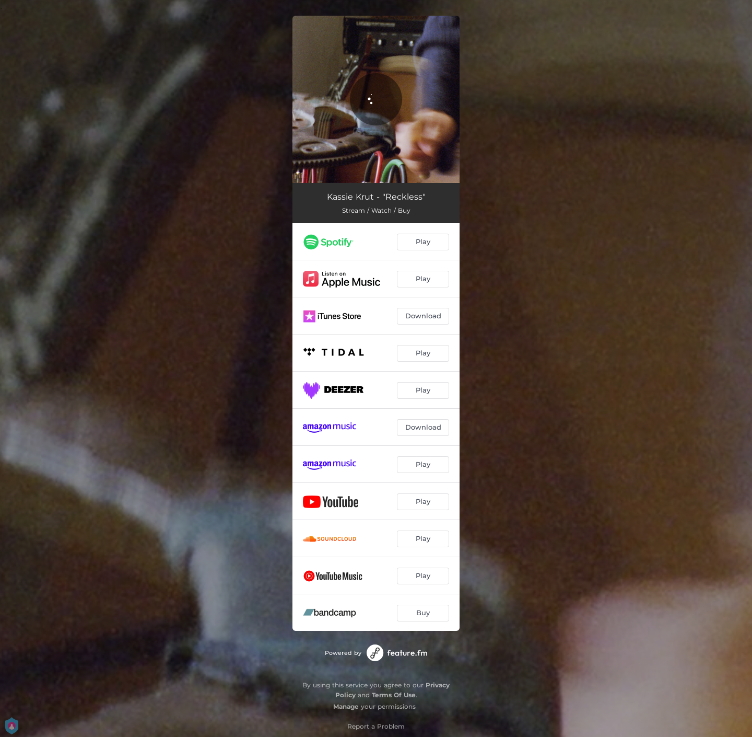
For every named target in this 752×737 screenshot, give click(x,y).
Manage (346, 706)
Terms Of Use (394, 695)
